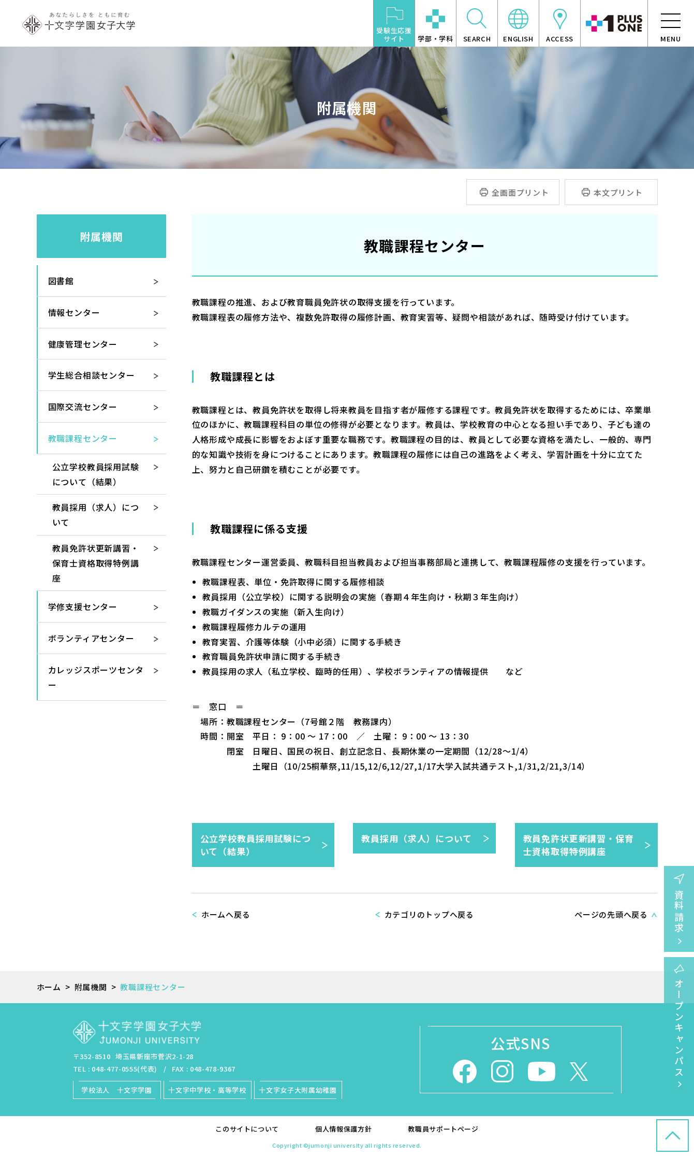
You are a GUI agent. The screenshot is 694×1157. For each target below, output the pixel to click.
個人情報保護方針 (343, 1129)
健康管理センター (82, 344)
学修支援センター (82, 606)
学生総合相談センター (91, 375)
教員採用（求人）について (416, 838)
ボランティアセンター (91, 638)
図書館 (61, 280)
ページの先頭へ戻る (611, 914)
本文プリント (618, 192)
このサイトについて (247, 1129)
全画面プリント (520, 192)
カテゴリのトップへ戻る (429, 914)
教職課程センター (82, 438)
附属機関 (101, 236)
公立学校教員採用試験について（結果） (255, 845)
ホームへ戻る (225, 914)
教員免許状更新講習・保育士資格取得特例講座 (578, 845)
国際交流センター (82, 406)
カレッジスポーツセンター (96, 677)
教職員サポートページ (443, 1129)
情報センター (74, 312)
